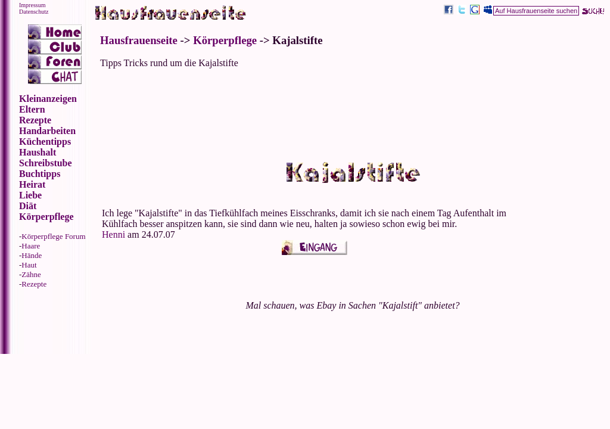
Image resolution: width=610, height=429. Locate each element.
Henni (114, 234)
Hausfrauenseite (139, 40)
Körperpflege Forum (53, 236)
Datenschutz (33, 11)
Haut (28, 264)
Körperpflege (225, 40)
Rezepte (33, 283)
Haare (30, 245)
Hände (31, 255)
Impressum (32, 5)
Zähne (31, 274)
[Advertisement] (352, 105)
